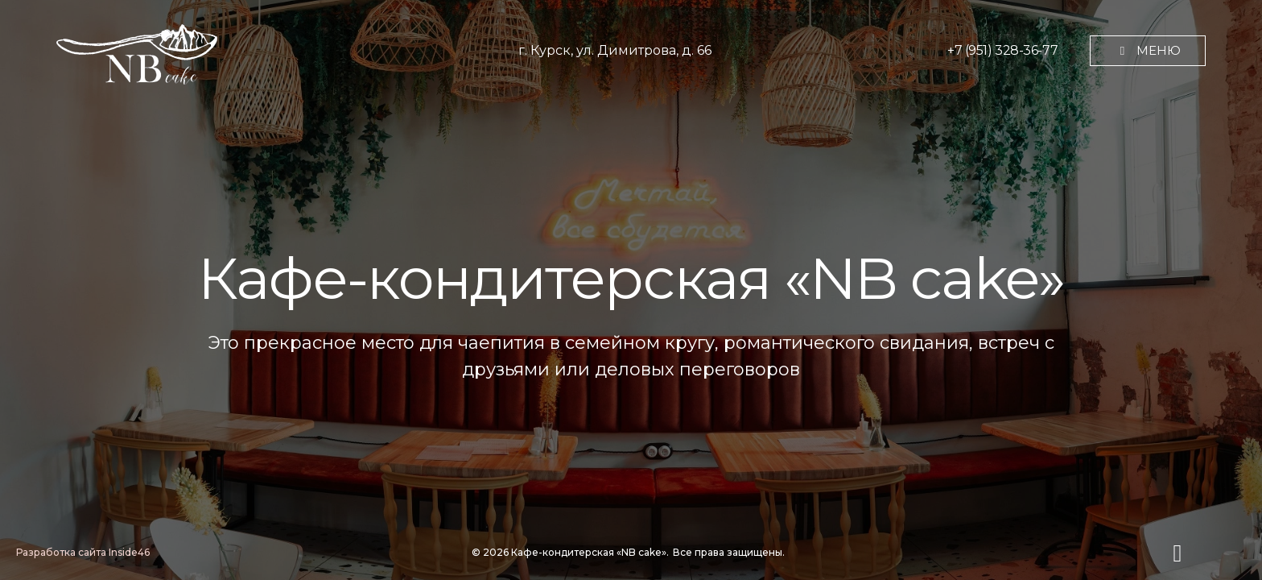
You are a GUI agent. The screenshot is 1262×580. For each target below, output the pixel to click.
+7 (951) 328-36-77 (1002, 50)
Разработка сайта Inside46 (83, 552)
